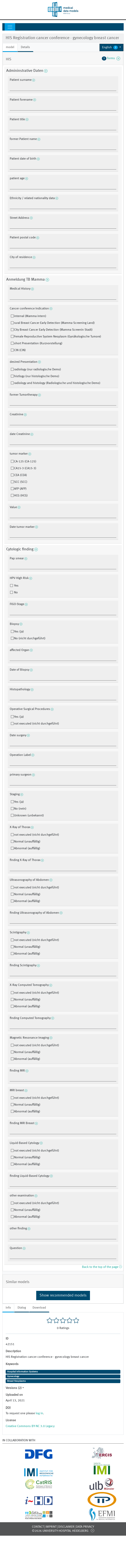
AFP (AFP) (20, 488)
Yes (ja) (19, 631)
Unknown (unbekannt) (29, 815)
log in (39, 1413)
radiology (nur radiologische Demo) (37, 369)
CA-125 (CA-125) (25, 461)
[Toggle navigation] (10, 27)
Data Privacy (85, 1526)
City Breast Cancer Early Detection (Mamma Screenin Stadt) (53, 329)
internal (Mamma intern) (30, 316)
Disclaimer (66, 1526)
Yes (16, 585)
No (15, 592)
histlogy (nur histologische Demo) (36, 376)
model (10, 47)
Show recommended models (63, 1295)
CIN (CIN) (20, 350)
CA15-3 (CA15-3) (25, 468)
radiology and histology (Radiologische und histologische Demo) (57, 383)
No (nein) (20, 808)
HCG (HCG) (21, 495)
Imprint (51, 1526)
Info (8, 1307)
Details (25, 47)
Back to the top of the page (102, 1267)
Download (39, 1307)
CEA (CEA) (20, 475)
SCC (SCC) (20, 482)
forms (111, 58)
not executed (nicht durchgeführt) (36, 723)
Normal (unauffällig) (27, 841)
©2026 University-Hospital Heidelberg (60, 1531)
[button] (111, 47)
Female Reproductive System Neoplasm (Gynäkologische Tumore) (57, 336)
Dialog (22, 1307)
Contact (38, 1526)
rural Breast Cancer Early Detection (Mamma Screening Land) (54, 323)
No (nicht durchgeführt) (29, 638)
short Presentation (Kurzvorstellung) (38, 343)
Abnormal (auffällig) (27, 848)
